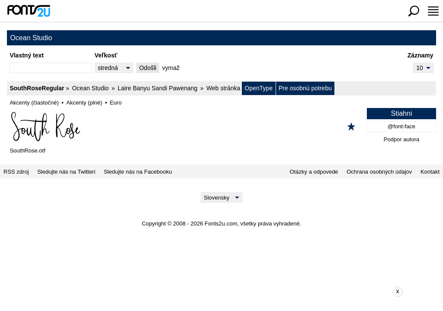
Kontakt (430, 171)
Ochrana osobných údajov (379, 171)
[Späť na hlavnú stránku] (28, 11)
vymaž (171, 67)
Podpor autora (401, 139)
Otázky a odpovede (314, 171)
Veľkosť (106, 55)
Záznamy (420, 55)
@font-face (401, 126)
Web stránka (223, 88)
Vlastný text (27, 55)
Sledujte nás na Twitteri (66, 171)
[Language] (222, 197)
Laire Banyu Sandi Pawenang (157, 88)
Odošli (148, 67)
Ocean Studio (90, 88)
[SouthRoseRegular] (221, 126)
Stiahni (401, 113)
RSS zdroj (16, 171)
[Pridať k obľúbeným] (351, 126)
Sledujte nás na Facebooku (138, 171)
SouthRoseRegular (37, 88)
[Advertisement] (228, 291)
